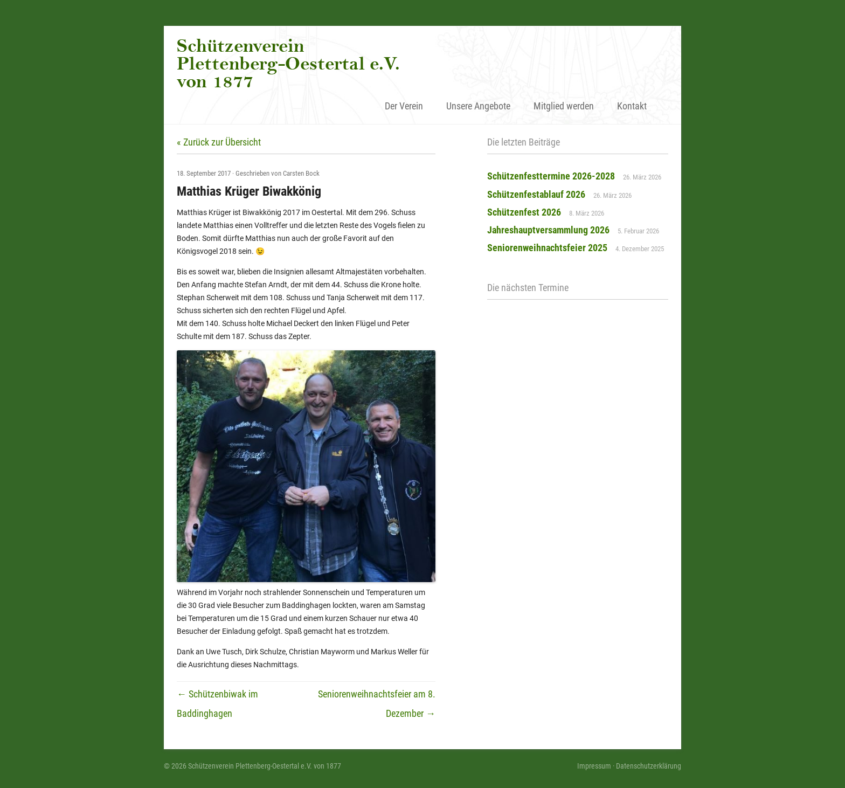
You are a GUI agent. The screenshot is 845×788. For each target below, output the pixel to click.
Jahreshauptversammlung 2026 (548, 230)
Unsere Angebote (478, 106)
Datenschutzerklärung (648, 766)
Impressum (594, 766)
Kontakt (632, 106)
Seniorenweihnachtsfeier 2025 (547, 247)
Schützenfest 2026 (524, 212)
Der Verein (404, 106)
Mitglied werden (564, 106)
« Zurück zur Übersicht (219, 142)
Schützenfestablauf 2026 (536, 194)
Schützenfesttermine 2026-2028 (551, 176)
